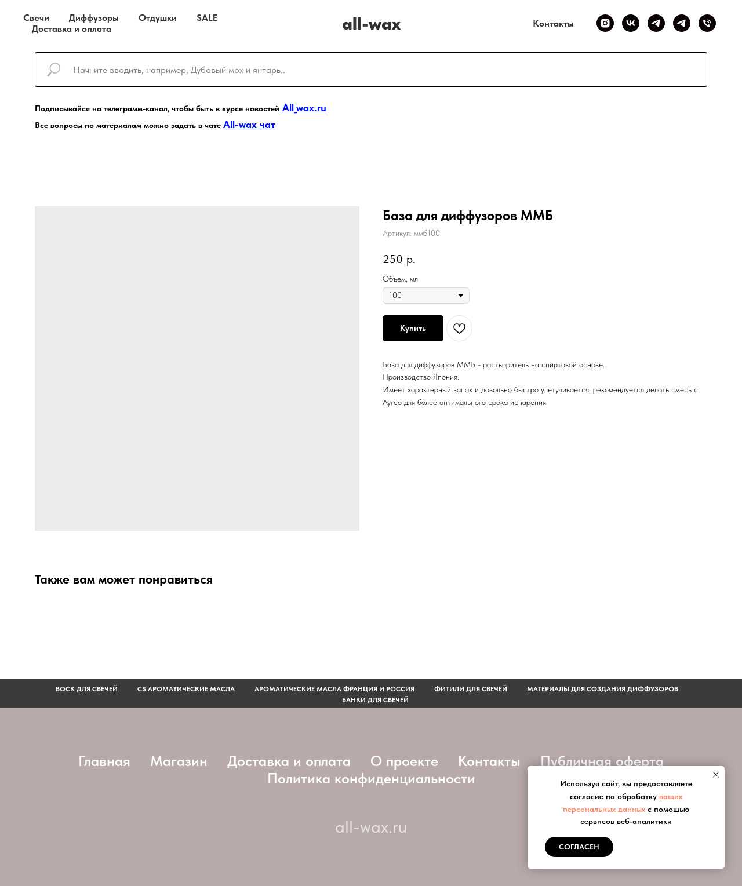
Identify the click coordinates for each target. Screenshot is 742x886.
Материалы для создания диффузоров (602, 689)
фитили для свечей (470, 689)
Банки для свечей (375, 700)
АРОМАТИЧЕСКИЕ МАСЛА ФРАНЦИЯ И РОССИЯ (334, 689)
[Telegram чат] (681, 23)
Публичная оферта (602, 761)
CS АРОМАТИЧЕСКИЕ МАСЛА (186, 689)
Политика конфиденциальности (371, 778)
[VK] (630, 23)
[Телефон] (707, 23)
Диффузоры (94, 17)
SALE (207, 17)
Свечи (36, 17)
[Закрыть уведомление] (716, 775)
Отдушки (158, 17)
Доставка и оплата (71, 28)
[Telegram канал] (656, 23)
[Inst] (605, 23)
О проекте (404, 761)
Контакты (553, 23)
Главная (104, 761)
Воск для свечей (87, 689)
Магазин (179, 761)
